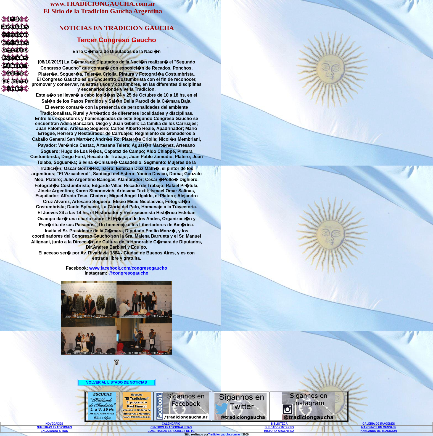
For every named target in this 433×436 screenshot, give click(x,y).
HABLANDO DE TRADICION (378, 430)
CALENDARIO (171, 423)
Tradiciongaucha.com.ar (224, 434)
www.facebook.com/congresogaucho (128, 268)
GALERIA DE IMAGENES (379, 423)
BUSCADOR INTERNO (279, 427)
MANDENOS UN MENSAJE (378, 427)
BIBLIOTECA (279, 423)
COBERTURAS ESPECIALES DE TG (171, 430)
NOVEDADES (54, 423)
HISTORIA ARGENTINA (279, 430)
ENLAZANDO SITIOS (54, 430)
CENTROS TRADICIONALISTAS (171, 427)
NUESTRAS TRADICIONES (54, 427)
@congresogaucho (129, 273)
